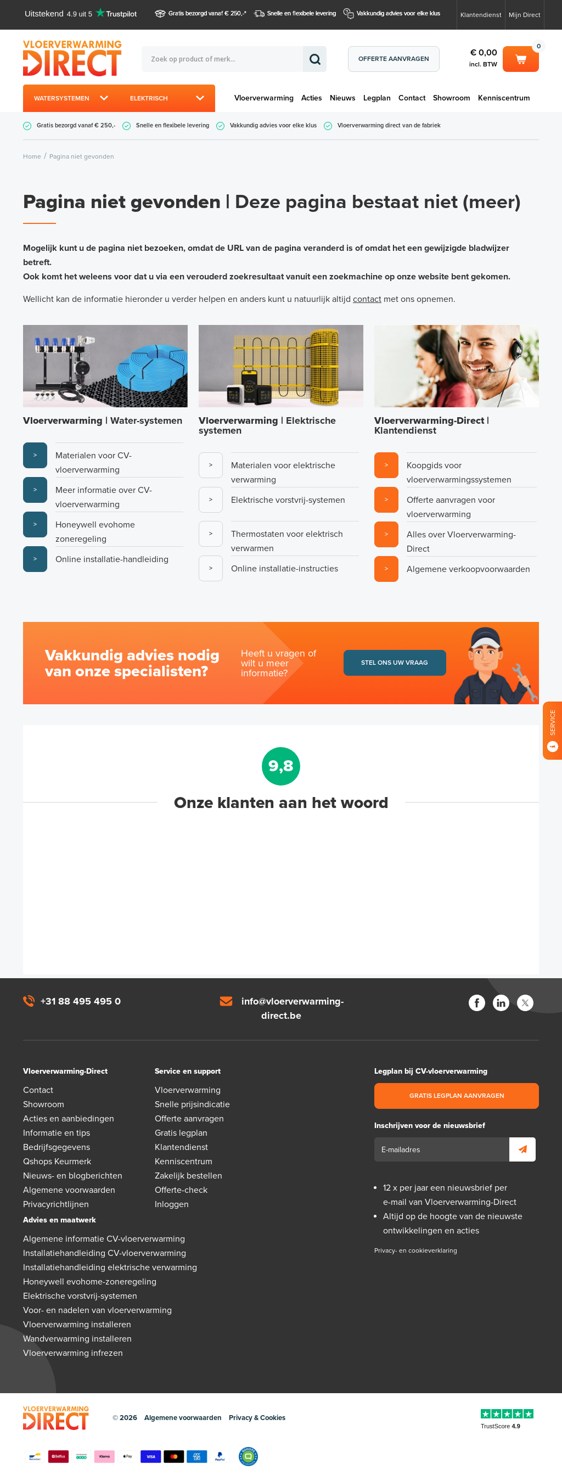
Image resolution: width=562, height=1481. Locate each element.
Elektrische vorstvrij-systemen (80, 1296)
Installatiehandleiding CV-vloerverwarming (104, 1253)
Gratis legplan (181, 1132)
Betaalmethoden (127, 1457)
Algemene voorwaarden (69, 1190)
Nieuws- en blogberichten (72, 1175)
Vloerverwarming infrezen (73, 1353)
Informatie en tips (56, 1132)
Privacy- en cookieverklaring (415, 1250)
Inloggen (172, 1204)
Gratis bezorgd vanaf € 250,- (206, 13)
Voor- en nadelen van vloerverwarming (97, 1310)
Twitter (525, 1003)
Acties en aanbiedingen (68, 1118)
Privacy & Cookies (257, 1417)
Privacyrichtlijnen (56, 1204)
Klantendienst (481, 15)
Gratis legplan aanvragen (456, 1095)
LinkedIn (501, 1003)
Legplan (377, 98)
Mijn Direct (525, 15)
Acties (311, 98)
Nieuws (343, 98)
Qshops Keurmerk (57, 1161)
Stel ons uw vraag (394, 662)
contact (367, 299)
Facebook (477, 1003)
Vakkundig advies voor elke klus (398, 13)
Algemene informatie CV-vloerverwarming (104, 1238)
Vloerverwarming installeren (77, 1324)
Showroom (451, 98)
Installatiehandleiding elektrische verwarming (110, 1267)
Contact (411, 98)
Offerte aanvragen (393, 59)
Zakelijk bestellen (188, 1175)
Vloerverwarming (264, 98)
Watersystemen (61, 98)
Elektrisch (149, 98)
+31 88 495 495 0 (81, 1001)
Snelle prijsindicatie (192, 1104)
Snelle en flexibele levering (301, 13)
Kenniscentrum (504, 98)
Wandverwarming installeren (77, 1338)
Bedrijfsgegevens (56, 1147)
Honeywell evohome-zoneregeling (89, 1281)
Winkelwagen (521, 58)
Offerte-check (181, 1190)
